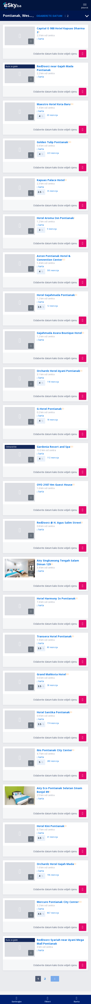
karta (40, 38)
